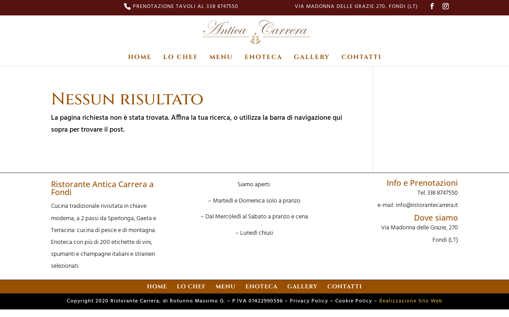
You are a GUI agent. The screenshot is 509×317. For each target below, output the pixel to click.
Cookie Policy (353, 301)
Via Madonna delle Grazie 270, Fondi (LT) (356, 7)
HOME (140, 57)
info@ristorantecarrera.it (427, 205)
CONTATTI (361, 57)
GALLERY (312, 57)
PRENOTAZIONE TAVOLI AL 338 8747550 (185, 7)
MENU (221, 57)
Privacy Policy (309, 301)
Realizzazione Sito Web (411, 301)
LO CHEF (180, 57)
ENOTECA (263, 57)
